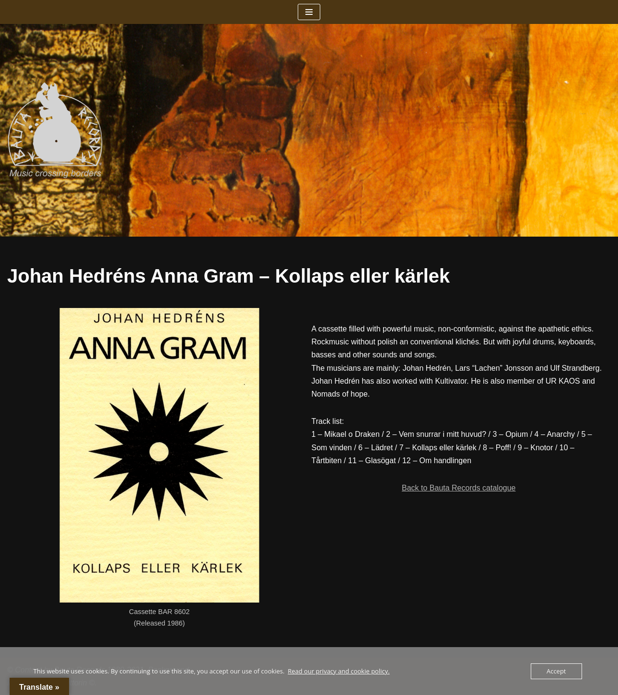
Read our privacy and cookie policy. (338, 671)
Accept (556, 671)
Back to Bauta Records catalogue (458, 488)
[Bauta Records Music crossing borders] (55, 130)
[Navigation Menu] (309, 12)
